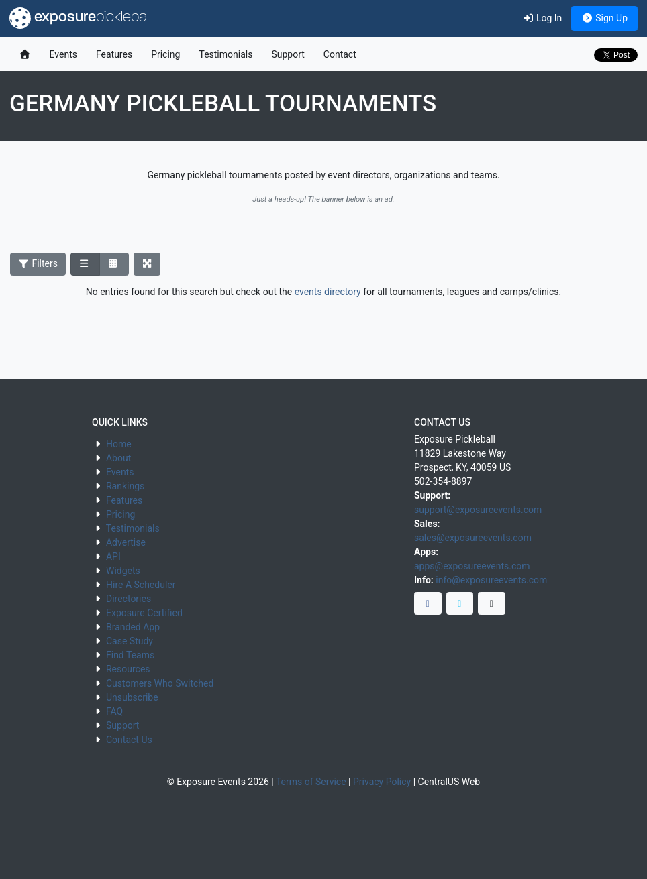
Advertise (126, 542)
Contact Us (129, 739)
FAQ (114, 711)
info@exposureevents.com (491, 580)
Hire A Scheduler (140, 584)
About (118, 458)
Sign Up (604, 18)
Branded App (133, 627)
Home (119, 443)
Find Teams (130, 655)
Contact (340, 54)
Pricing (165, 54)
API (113, 556)
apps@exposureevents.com (472, 566)
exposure (80, 18)
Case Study (129, 641)
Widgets (123, 570)
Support (287, 54)
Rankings (125, 486)
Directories (128, 598)
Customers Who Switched (159, 683)
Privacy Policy (382, 781)
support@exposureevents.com (478, 509)
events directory (328, 291)
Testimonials (225, 54)
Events (63, 54)
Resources (128, 669)
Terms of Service (311, 781)
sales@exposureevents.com (473, 537)
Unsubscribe (132, 697)
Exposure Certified (144, 612)
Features (114, 54)
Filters (38, 263)
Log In (542, 18)
